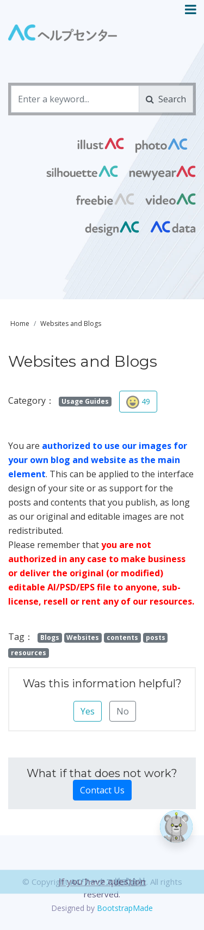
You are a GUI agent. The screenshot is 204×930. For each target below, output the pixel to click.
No (122, 711)
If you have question (102, 901)
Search (166, 99)
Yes (88, 711)
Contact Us (102, 790)
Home (19, 323)
